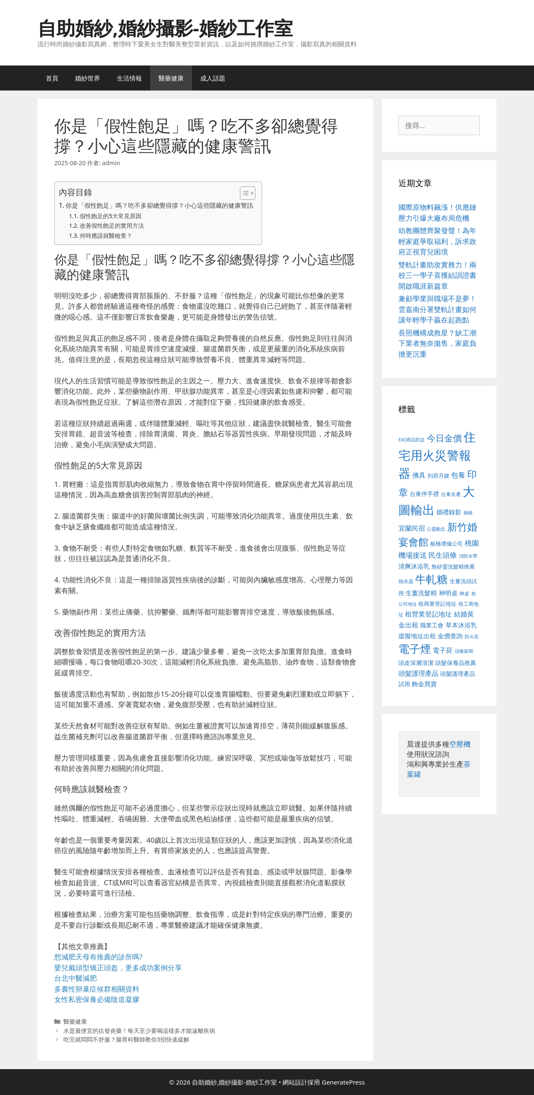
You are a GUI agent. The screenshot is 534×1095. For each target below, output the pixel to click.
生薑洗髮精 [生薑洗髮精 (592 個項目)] (421, 593)
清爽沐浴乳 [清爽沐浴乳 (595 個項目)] (414, 566)
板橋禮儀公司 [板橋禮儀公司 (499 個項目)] (446, 543)
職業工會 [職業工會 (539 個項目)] (431, 625)
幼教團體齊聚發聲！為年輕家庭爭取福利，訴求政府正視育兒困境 (437, 241)
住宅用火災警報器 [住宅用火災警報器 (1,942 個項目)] (437, 454)
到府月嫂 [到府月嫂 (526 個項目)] (438, 475)
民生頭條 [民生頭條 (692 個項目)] (442, 555)
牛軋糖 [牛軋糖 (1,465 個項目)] (431, 579)
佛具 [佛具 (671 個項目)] (419, 475)
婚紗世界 (87, 78)
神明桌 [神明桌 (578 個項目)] (448, 593)
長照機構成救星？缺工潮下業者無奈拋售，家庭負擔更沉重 (437, 343)
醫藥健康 (171, 78)
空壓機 (460, 744)
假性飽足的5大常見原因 (110, 216)
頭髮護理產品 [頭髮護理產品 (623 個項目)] (418, 673)
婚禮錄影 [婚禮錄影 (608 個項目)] (448, 512)
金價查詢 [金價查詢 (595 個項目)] (450, 636)
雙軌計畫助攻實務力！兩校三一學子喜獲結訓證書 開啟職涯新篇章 (437, 275)
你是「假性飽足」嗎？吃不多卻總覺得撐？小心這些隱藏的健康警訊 (159, 205)
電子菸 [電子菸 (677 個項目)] (443, 650)
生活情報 (129, 78)
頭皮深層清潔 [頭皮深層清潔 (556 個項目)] (415, 663)
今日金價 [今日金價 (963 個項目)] (444, 438)
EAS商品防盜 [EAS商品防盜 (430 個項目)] (411, 439)
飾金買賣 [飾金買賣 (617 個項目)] (424, 684)
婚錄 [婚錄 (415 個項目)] (468, 513)
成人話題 (212, 78)
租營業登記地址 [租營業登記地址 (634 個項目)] (428, 614)
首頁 (52, 78)
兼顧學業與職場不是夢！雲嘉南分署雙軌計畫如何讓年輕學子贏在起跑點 (437, 309)
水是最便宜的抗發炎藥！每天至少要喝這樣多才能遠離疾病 (139, 1031)
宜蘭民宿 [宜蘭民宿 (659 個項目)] (411, 528)
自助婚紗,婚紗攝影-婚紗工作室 (165, 27)
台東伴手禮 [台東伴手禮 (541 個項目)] (424, 494)
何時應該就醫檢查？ (106, 235)
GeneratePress (343, 1082)
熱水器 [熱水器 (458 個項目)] (405, 581)
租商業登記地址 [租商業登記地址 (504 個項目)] (437, 603)
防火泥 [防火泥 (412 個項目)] (472, 636)
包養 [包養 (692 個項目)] (458, 475)
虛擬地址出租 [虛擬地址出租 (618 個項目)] (417, 636)
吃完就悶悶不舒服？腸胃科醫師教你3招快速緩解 (126, 1039)
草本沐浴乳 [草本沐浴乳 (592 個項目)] (461, 625)
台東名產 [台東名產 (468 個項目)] (451, 494)
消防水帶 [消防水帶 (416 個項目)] (468, 556)
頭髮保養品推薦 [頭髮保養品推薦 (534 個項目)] (455, 663)
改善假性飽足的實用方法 (112, 225)
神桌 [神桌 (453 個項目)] (464, 593)
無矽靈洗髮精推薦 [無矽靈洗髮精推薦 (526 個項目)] (453, 566)
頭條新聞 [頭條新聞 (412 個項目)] (464, 651)
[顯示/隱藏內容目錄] (243, 193)
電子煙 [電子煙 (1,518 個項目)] (414, 648)
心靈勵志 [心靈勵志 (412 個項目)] (436, 529)
